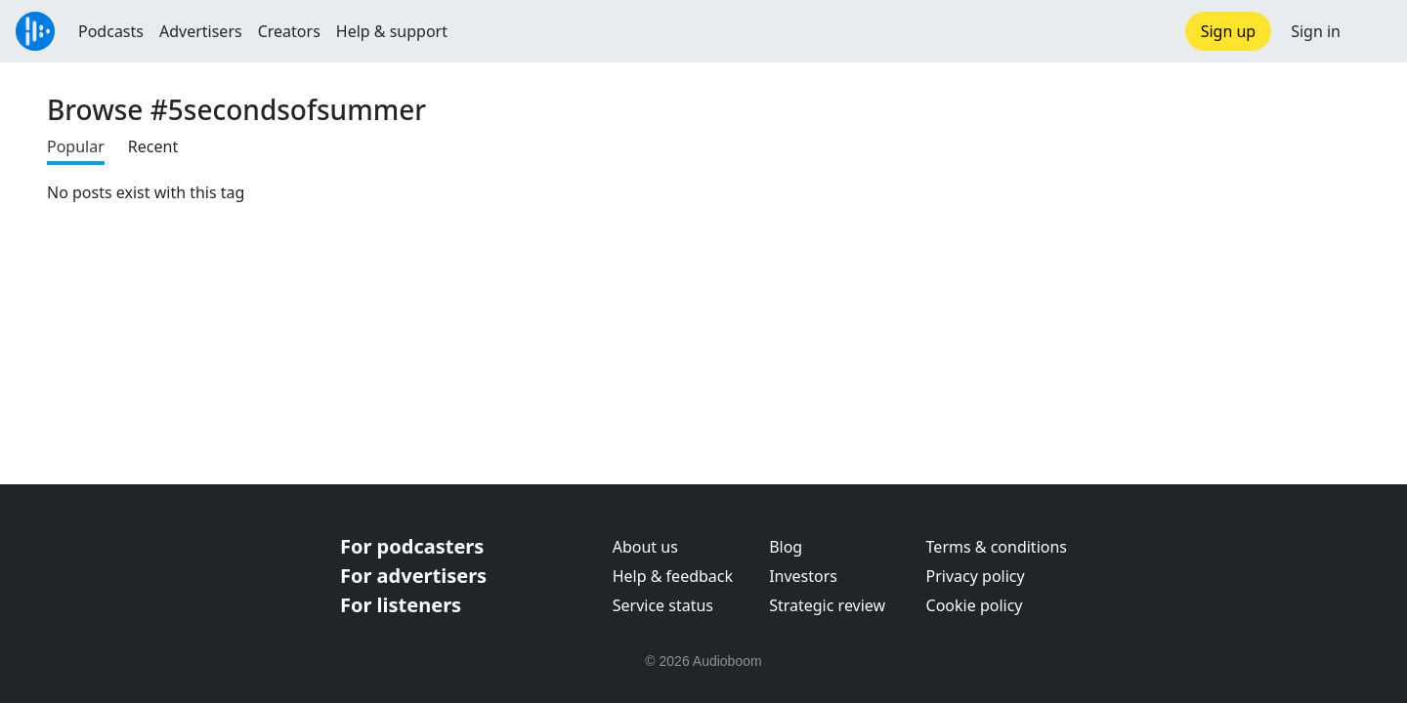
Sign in (1316, 31)
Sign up (1229, 31)
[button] (1373, 31)
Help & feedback (673, 576)
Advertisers (200, 31)
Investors (803, 576)
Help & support (392, 31)
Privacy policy (975, 576)
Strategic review (827, 605)
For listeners (400, 605)
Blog (785, 547)
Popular (76, 146)
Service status (663, 605)
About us (645, 547)
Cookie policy (974, 605)
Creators (289, 31)
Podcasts (111, 31)
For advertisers (413, 575)
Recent (153, 146)
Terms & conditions (996, 547)
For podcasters (412, 546)
